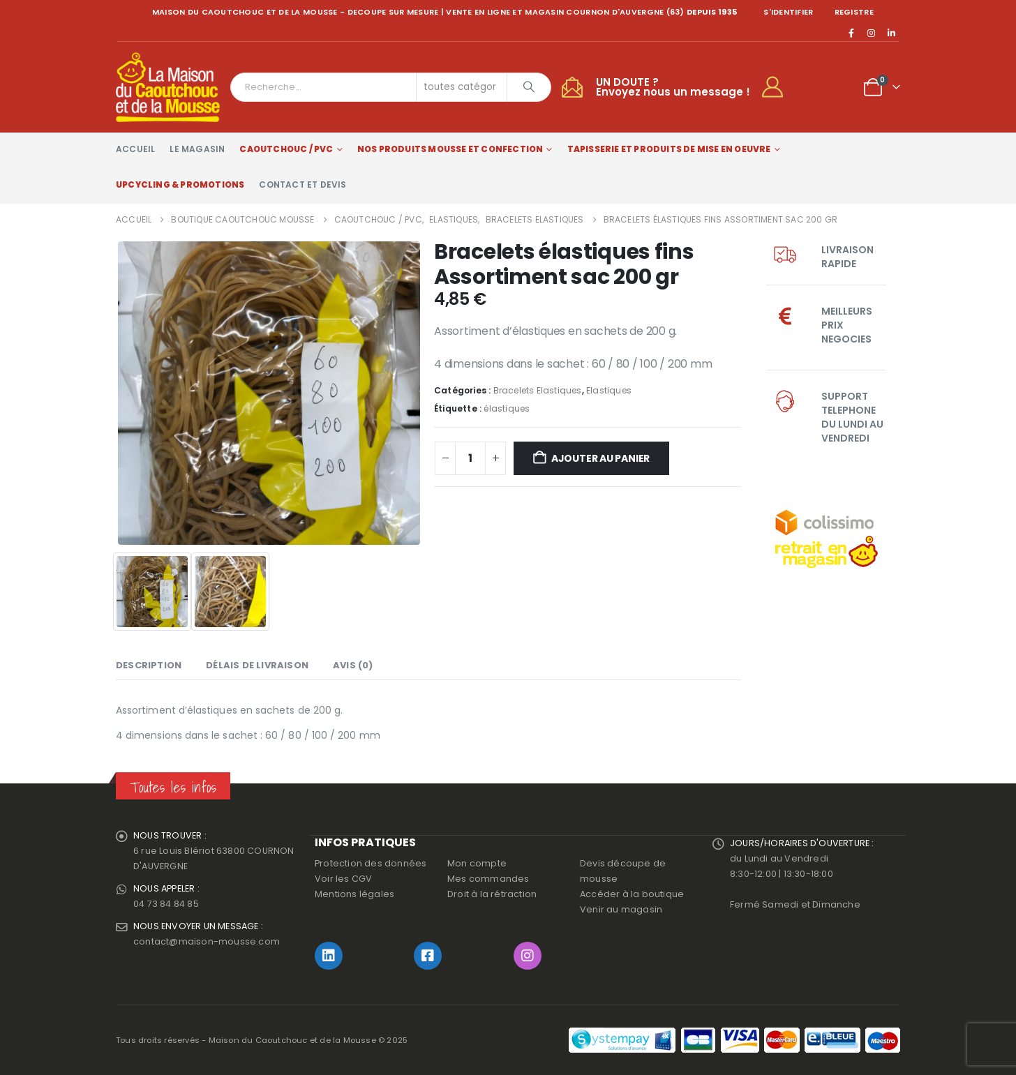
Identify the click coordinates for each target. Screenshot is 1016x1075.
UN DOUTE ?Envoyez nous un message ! (673, 87)
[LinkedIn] (891, 33)
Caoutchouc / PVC (286, 149)
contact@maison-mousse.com (206, 941)
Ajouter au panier (600, 458)
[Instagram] (871, 33)
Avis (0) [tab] (353, 665)
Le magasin (197, 149)
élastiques (507, 408)
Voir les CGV (343, 879)
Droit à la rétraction (492, 894)
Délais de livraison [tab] (257, 665)
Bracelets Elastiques (537, 390)
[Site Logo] (168, 87)
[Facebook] (851, 33)
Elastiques (609, 390)
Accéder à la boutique (632, 894)
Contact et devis (302, 184)
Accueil (135, 149)
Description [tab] (148, 665)
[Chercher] (529, 87)
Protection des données (370, 863)
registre (854, 11)
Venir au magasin (621, 909)
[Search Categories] (462, 87)
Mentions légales (354, 894)
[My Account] (778, 87)
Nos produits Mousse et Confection (450, 149)
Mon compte (477, 863)
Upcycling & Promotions (180, 184)
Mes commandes (488, 879)
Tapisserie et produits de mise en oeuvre (669, 149)
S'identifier (788, 11)
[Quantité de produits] (470, 458)
